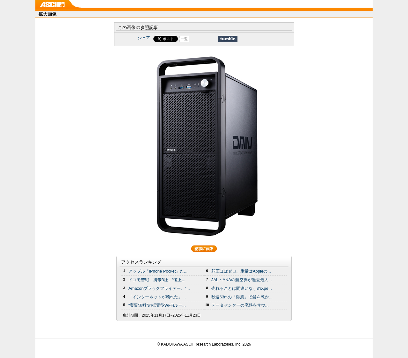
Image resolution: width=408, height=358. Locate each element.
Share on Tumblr (227, 39)
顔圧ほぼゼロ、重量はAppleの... (241, 271)
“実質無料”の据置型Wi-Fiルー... (157, 305)
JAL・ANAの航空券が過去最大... (241, 279)
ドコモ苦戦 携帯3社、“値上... (156, 279)
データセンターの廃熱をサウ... (240, 305)
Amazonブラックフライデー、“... (159, 288)
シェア (144, 37)
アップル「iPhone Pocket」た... (157, 271)
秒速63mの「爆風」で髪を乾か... (242, 297)
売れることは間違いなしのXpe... (241, 288)
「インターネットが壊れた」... (157, 297)
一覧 (184, 39)
